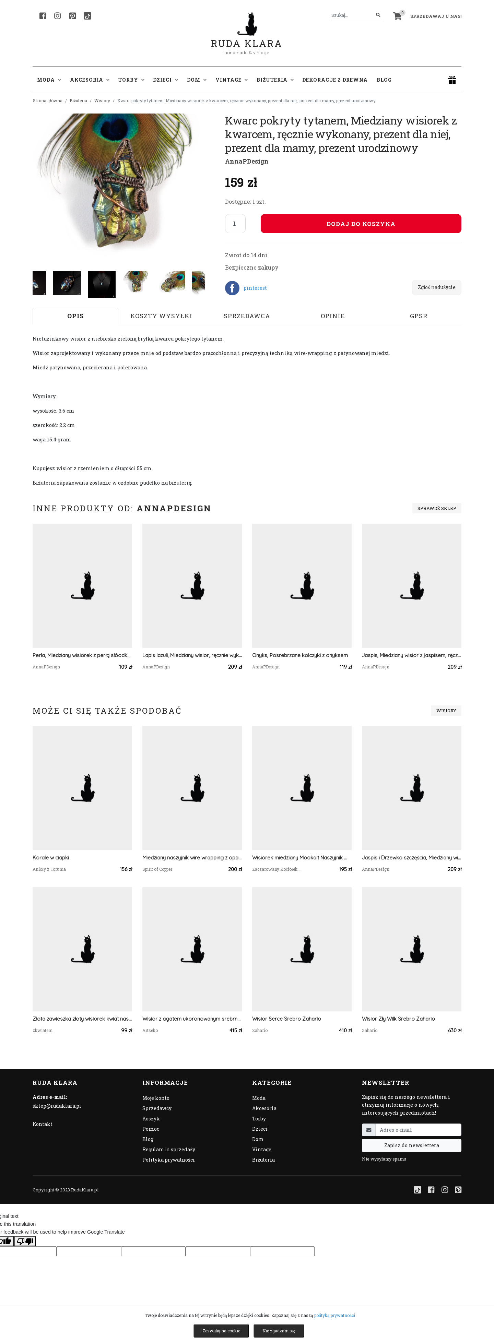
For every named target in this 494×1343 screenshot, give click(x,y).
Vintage (261, 1149)
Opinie (333, 316)
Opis (75, 316)
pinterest (255, 288)
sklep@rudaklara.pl (57, 1106)
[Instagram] (57, 16)
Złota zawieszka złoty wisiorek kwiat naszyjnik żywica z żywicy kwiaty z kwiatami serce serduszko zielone (82, 1018)
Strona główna (47, 100)
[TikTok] (87, 16)
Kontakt (42, 1124)
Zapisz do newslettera (411, 1145)
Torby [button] (131, 79)
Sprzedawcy (157, 1108)
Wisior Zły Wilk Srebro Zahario (398, 1018)
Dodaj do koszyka (361, 224)
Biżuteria (78, 100)
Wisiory (102, 100)
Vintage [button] (231, 79)
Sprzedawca (247, 316)
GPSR (418, 316)
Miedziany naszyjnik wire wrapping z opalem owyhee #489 (192, 857)
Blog (384, 79)
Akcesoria (264, 1108)
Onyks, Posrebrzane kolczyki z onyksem (300, 655)
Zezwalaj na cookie (221, 1330)
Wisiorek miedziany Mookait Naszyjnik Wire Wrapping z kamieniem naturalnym (302, 857)
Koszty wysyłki (161, 316)
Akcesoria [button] (89, 79)
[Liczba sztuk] (235, 223)
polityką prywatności (334, 1315)
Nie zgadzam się (278, 1330)
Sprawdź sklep (436, 508)
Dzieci (260, 1129)
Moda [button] (49, 79)
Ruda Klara (247, 37)
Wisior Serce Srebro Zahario (286, 1018)
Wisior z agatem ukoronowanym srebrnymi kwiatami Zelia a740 (192, 1018)
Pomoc (150, 1129)
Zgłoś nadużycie (437, 287)
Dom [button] (197, 79)
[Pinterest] (72, 16)
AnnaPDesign (247, 161)
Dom (258, 1139)
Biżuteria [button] (275, 79)
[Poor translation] (25, 1241)
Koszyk (151, 1118)
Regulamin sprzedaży (168, 1149)
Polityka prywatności (168, 1159)
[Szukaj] (378, 15)
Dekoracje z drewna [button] (335, 79)
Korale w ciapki (51, 857)
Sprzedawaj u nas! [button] (435, 16)
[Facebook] (42, 16)
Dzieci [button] (165, 79)
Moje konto (155, 1098)
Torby (259, 1118)
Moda (259, 1098)
